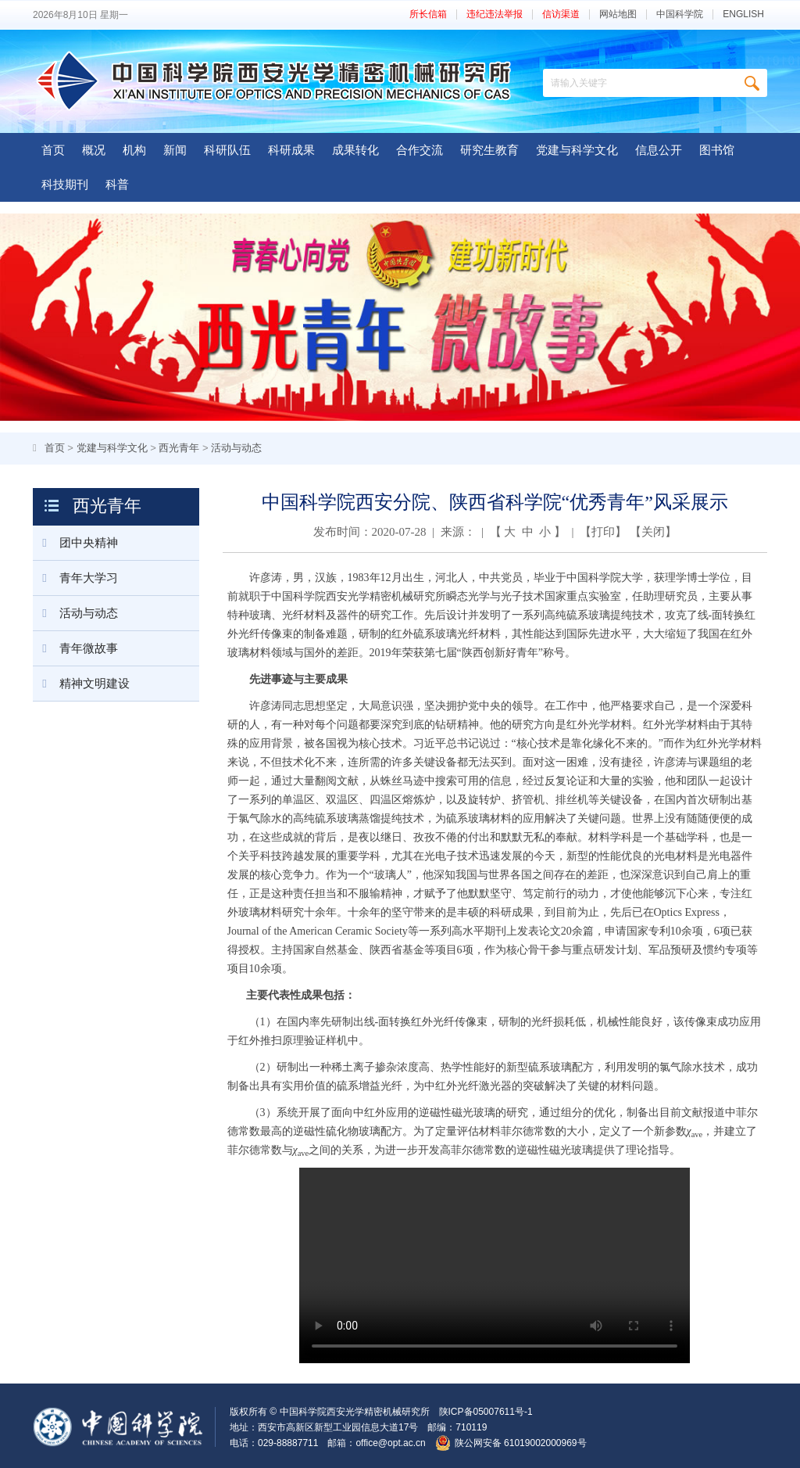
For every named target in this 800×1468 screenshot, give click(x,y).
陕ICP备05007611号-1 (486, 1411)
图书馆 (716, 149)
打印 (603, 532)
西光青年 (179, 448)
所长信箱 (428, 14)
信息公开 (658, 149)
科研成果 (291, 149)
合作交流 (419, 149)
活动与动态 (236, 448)
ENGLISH (743, 14)
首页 (53, 149)
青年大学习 (75, 578)
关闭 (653, 532)
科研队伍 (227, 149)
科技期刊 (64, 184)
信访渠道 (561, 14)
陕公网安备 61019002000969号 (521, 1442)
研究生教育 (489, 149)
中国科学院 (679, 14)
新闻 (175, 149)
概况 (93, 149)
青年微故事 (75, 648)
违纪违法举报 (494, 14)
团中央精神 (75, 543)
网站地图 (618, 14)
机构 (134, 149)
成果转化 (355, 149)
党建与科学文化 (577, 149)
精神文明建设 (81, 683)
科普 (117, 184)
